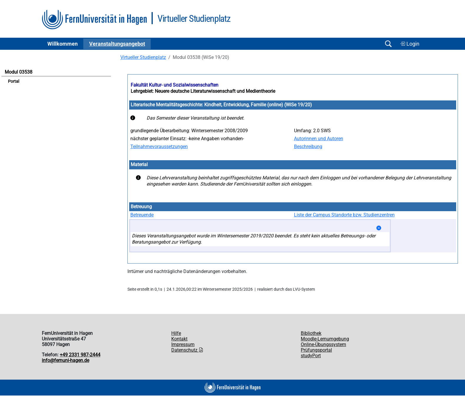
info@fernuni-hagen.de (65, 360)
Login (409, 44)
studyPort (311, 355)
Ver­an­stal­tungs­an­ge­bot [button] (117, 44)
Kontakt (179, 339)
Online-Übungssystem (323, 344)
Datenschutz (187, 350)
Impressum (183, 344)
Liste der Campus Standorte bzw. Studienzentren (344, 215)
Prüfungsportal (316, 350)
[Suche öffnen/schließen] (388, 44)
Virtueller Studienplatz (143, 57)
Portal (13, 81)
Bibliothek (311, 333)
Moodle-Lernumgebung (325, 339)
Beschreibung (308, 146)
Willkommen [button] (62, 44)
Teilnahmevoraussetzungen (159, 146)
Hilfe (176, 333)
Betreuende (142, 215)
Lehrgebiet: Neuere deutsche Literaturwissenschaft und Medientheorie (203, 91)
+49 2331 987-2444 (80, 355)
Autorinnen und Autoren (318, 138)
